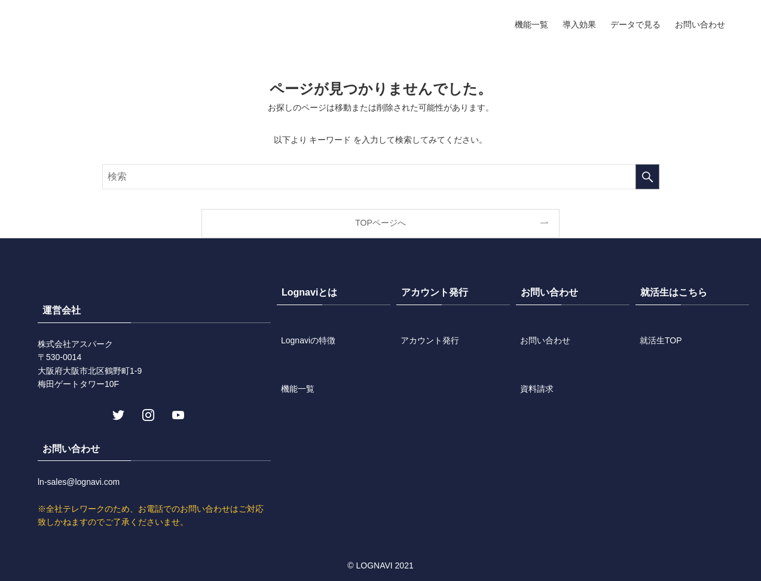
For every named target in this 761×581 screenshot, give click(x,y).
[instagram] (147, 414)
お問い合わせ (545, 340)
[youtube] (177, 414)
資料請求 (537, 389)
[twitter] (117, 414)
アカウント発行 (430, 340)
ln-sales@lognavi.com (79, 482)
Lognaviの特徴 (308, 340)
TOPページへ (380, 223)
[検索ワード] (380, 176)
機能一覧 (297, 389)
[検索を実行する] (647, 176)
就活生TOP (661, 340)
